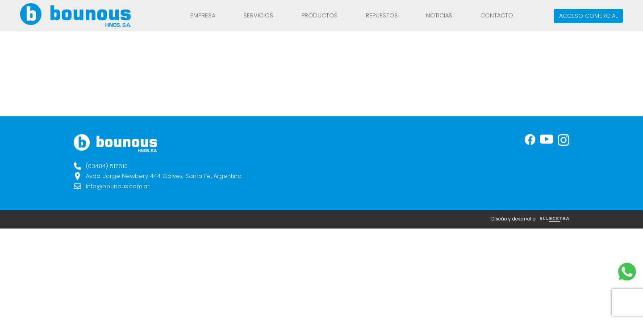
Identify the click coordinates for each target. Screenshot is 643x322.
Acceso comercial (588, 16)
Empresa (202, 15)
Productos (319, 15)
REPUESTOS (382, 15)
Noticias (439, 15)
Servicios (258, 15)
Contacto (496, 15)
